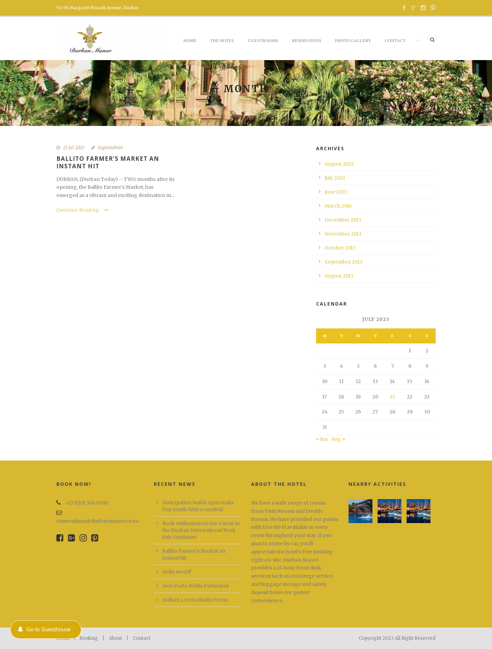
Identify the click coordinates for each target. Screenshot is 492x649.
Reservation (306, 40)
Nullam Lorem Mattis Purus (195, 600)
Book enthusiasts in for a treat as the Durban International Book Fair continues (201, 530)
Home (189, 40)
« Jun (322, 439)
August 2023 (339, 164)
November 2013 (343, 234)
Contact (395, 40)
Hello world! (176, 572)
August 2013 (339, 276)
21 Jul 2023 (73, 148)
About (115, 638)
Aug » (338, 439)
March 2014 (338, 206)
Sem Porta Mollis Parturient (195, 586)
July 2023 (335, 178)
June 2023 (336, 192)
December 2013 (343, 220)
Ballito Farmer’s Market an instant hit (107, 162)
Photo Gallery (353, 40)
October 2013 (340, 248)
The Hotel (222, 40)
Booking (88, 638)
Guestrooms (263, 40)
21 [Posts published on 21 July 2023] (392, 397)
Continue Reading (82, 210)
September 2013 (344, 262)
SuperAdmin (110, 148)
